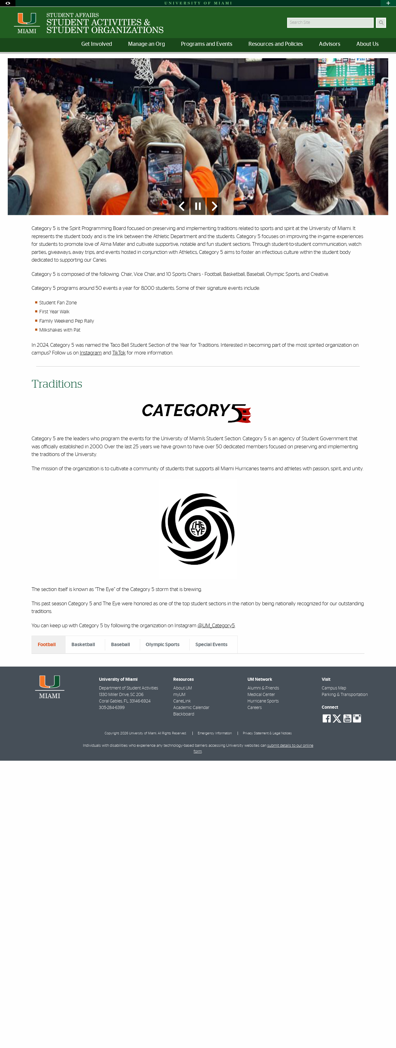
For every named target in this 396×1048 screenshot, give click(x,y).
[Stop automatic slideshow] (198, 251)
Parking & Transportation (345, 982)
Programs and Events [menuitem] (206, 44)
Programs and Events (47, 66)
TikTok (119, 398)
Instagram (91, 398)
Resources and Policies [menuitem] (275, 44)
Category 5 (85, 66)
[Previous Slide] (181, 251)
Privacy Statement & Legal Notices (267, 1021)
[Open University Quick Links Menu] (388, 3)
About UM (182, 975)
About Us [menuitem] (367, 44)
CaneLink (182, 988)
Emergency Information (215, 1021)
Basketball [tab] (83, 689)
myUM (179, 982)
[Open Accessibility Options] (7, 3)
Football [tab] (47, 689)
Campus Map (334, 975)
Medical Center (261, 982)
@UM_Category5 (216, 670)
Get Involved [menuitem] (96, 44)
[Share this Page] (383, 63)
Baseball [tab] (120, 689)
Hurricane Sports (263, 988)
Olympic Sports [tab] (162, 689)
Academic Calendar (191, 995)
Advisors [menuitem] (329, 44)
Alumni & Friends (263, 975)
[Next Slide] (214, 251)
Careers (255, 995)
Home (13, 66)
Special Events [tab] (211, 689)
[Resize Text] (368, 63)
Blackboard (183, 1001)
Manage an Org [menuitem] (146, 44)
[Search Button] (381, 23)
